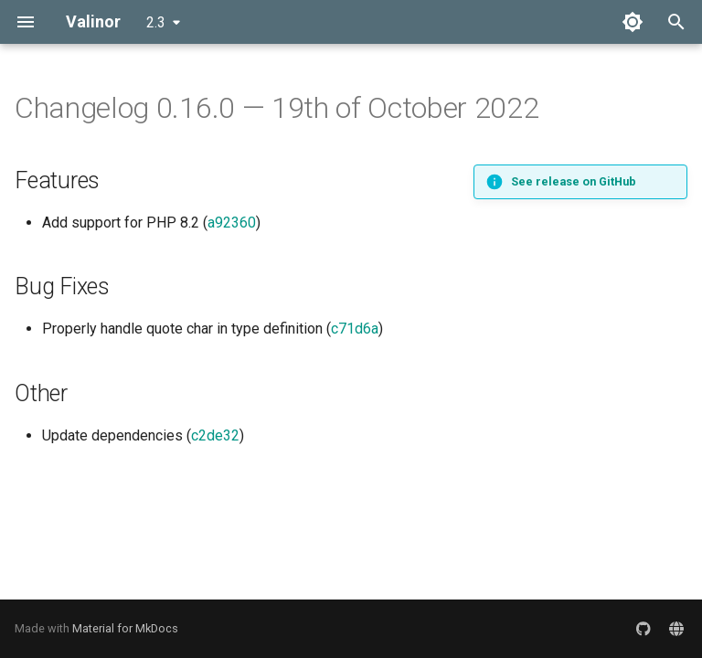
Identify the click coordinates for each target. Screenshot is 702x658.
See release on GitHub (573, 181)
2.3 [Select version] (155, 22)
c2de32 (215, 435)
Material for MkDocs (125, 628)
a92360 (231, 222)
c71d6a (354, 328)
